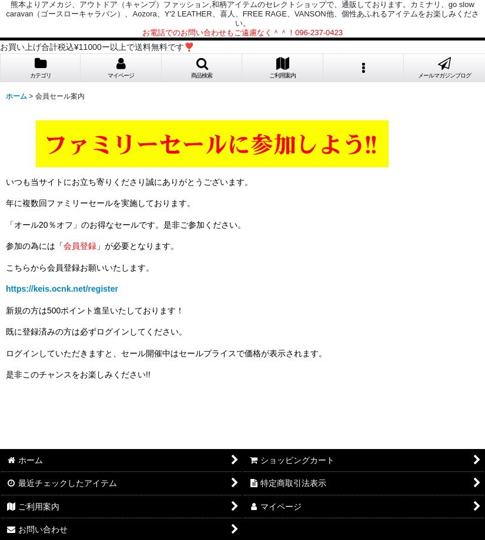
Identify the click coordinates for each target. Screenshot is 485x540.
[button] (202, 68)
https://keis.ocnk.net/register (62, 288)
